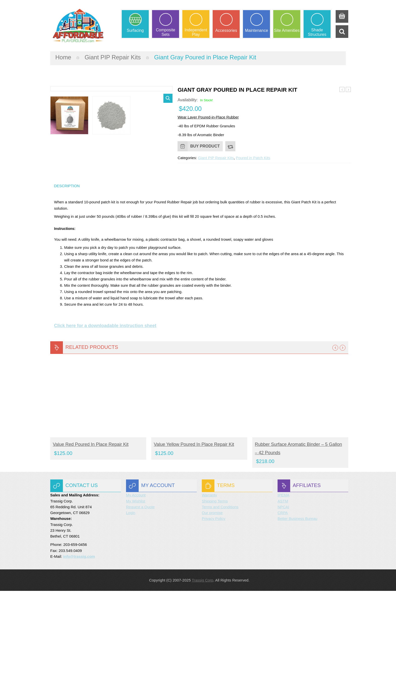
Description (67, 272)
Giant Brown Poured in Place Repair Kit (348, 89)
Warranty (209, 581)
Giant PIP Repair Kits (113, 57)
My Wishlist (135, 587)
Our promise (212, 599)
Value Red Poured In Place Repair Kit (91, 530)
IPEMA (283, 581)
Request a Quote (140, 593)
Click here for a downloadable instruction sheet (105, 411)
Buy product (205, 146)
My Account (136, 581)
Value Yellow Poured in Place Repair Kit (194, 530)
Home (63, 57)
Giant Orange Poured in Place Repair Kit (342, 89)
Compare (230, 146)
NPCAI (283, 593)
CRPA (283, 599)
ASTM (283, 587)
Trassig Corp (202, 666)
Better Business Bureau (297, 604)
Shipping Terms (215, 587)
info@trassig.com (79, 642)
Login (130, 599)
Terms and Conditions (220, 593)
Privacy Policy (213, 604)
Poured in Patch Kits (253, 157)
